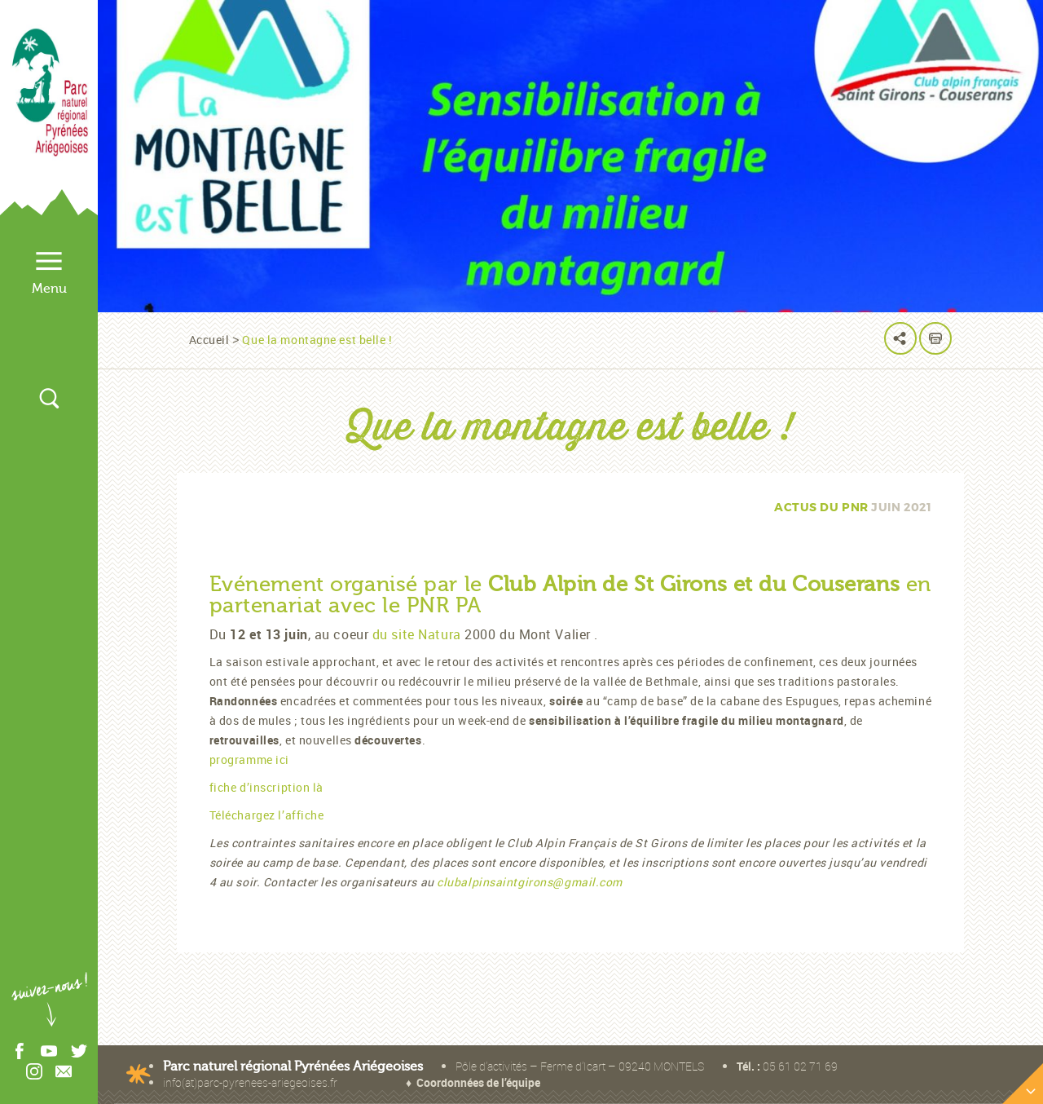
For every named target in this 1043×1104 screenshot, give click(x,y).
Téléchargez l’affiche (266, 815)
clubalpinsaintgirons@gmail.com (530, 882)
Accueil (209, 339)
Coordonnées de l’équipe (478, 1082)
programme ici (249, 759)
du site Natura (416, 634)
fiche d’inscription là (266, 787)
